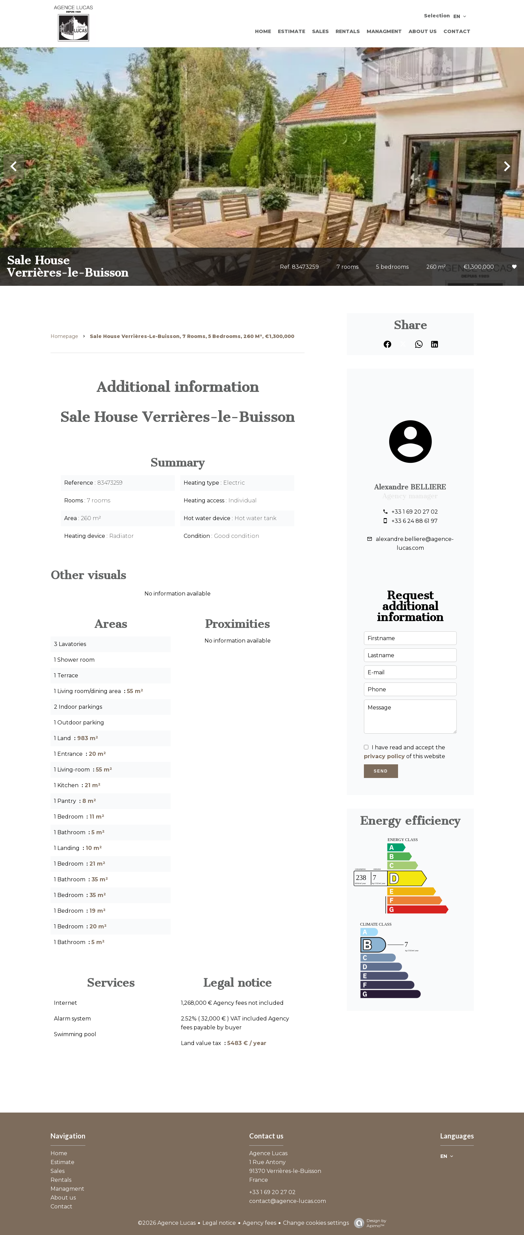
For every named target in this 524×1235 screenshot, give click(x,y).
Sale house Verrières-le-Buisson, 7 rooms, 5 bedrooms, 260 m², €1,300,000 (192, 336)
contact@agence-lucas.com (287, 1201)
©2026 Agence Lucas (167, 1223)
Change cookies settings (316, 1223)
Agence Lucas (268, 1153)
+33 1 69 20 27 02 (415, 512)
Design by (368, 1223)
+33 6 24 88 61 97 (415, 521)
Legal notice (219, 1223)
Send (381, 771)
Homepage (64, 336)
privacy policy (384, 756)
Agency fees (259, 1223)
